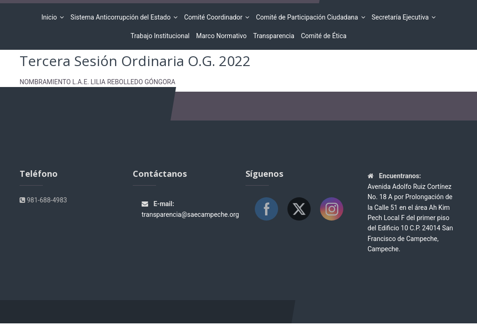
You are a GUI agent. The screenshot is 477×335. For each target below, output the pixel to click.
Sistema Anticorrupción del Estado (121, 17)
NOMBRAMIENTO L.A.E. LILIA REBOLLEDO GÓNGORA (97, 82)
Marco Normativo (221, 36)
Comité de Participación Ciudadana (308, 17)
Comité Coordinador (214, 17)
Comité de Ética (324, 36)
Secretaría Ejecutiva (402, 17)
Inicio (50, 17)
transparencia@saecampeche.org (190, 214)
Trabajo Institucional (160, 36)
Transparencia (273, 36)
